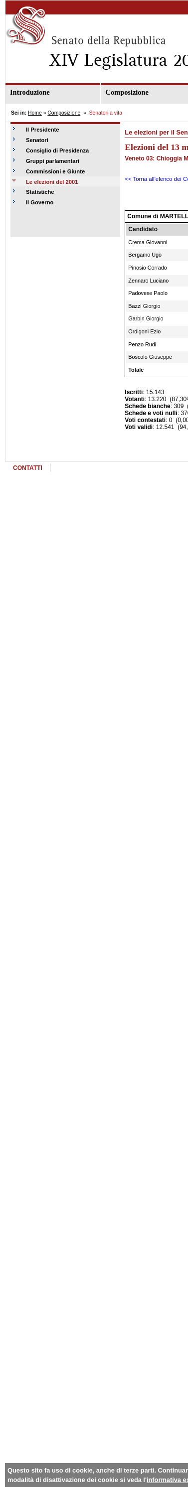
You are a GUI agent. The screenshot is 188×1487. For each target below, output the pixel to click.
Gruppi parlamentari (52, 161)
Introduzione (30, 92)
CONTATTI (27, 467)
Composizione (63, 113)
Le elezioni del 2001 (52, 182)
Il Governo (39, 202)
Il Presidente (42, 130)
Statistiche (40, 192)
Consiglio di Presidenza (57, 150)
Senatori (37, 140)
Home (35, 113)
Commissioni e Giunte (55, 171)
